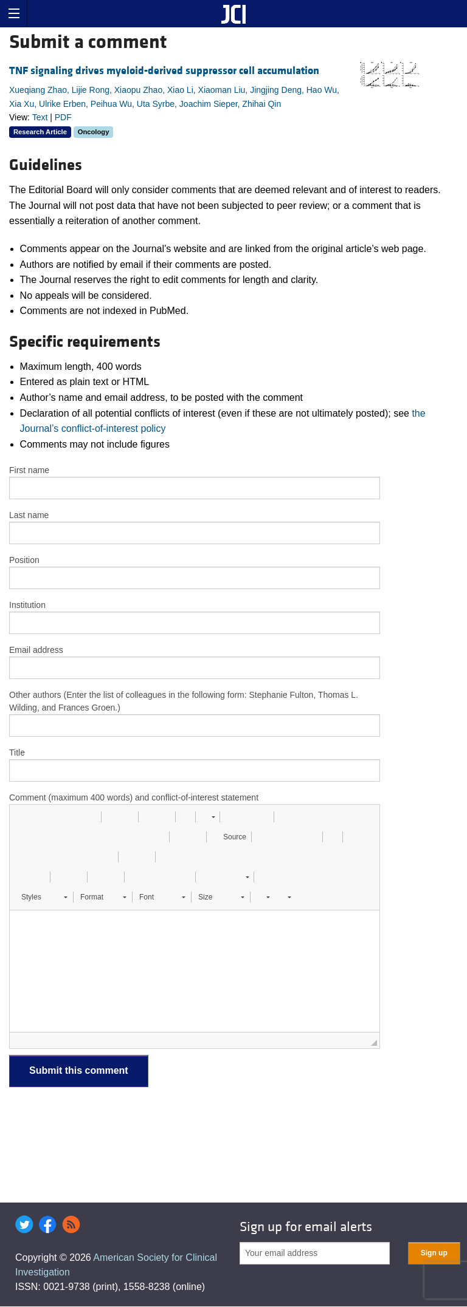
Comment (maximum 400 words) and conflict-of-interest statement (133, 797)
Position (24, 560)
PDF (63, 117)
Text (40, 117)
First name (29, 470)
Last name (29, 515)
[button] (23, 817)
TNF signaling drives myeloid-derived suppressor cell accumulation (164, 71)
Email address (36, 650)
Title (17, 752)
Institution (27, 605)
